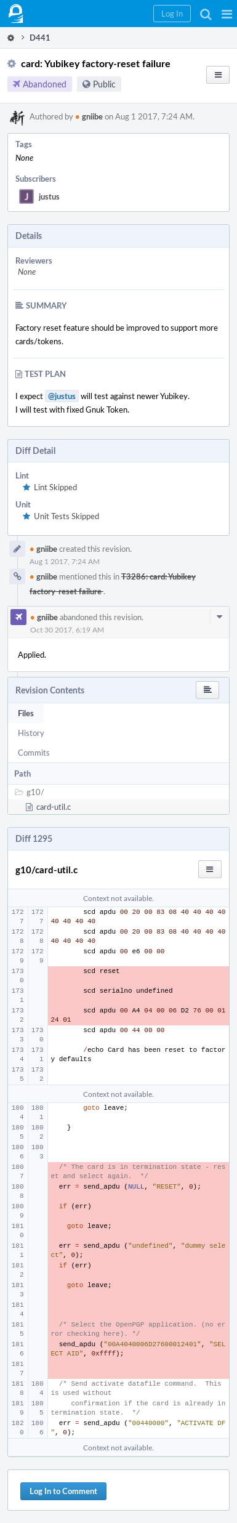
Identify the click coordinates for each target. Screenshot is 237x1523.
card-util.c (53, 806)
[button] (227, 13)
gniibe (89, 116)
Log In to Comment (63, 1491)
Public (104, 84)
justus (49, 196)
